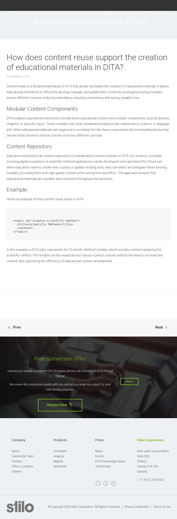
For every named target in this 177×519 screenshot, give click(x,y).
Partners (17, 461)
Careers (17, 471)
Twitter (154, 5)
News (99, 451)
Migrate (58, 461)
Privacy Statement (136, 506)
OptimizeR (60, 466)
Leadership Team (23, 456)
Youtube (162, 5)
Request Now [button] (60, 405)
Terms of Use (161, 506)
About (15, 451)
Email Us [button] (129, 382)
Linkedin (170, 5)
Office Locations (22, 466)
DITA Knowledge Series (110, 461)
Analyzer (58, 456)
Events (99, 456)
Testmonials (103, 466)
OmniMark (59, 451)
